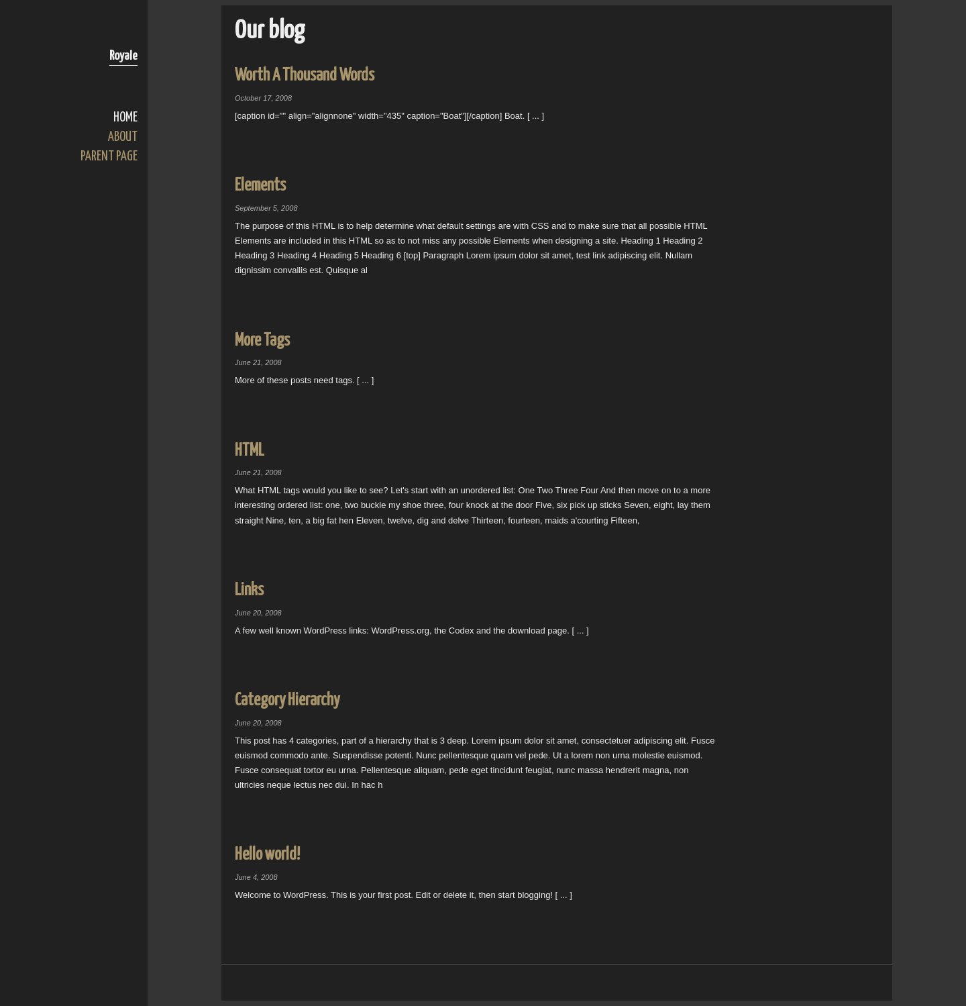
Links (249, 590)
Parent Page (109, 156)
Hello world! (267, 854)
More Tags (262, 340)
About (123, 137)
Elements (260, 185)
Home (125, 117)
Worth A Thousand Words (304, 75)
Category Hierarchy (287, 700)
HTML (249, 450)
